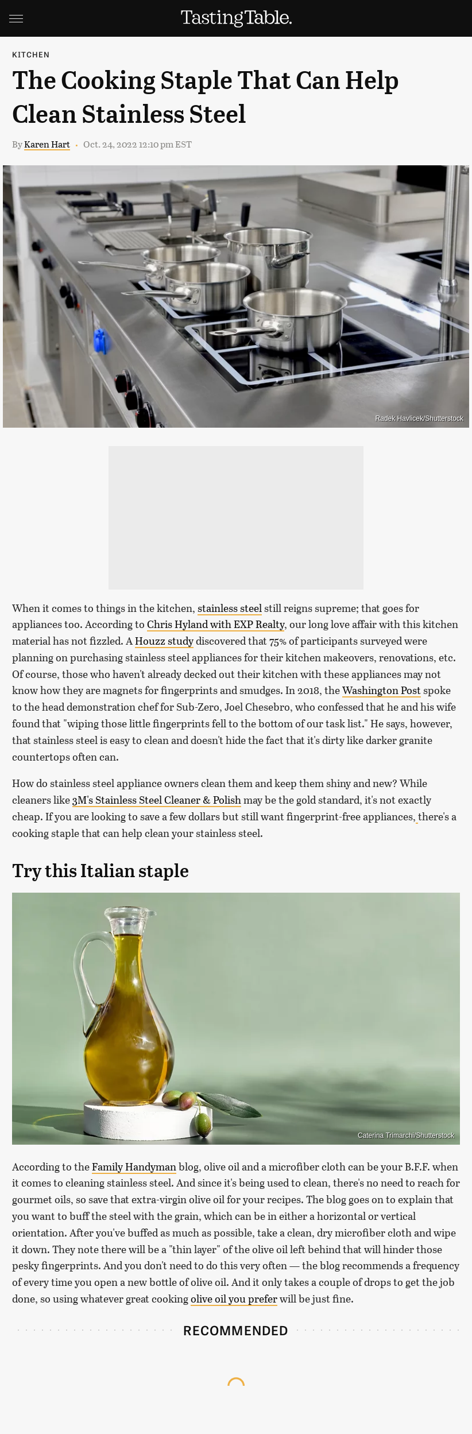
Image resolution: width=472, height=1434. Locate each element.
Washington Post (381, 690)
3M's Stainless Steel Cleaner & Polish (156, 799)
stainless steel (230, 607)
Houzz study (164, 640)
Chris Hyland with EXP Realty (215, 624)
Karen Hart (47, 143)
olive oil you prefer (234, 1298)
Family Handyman (134, 1166)
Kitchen (31, 54)
